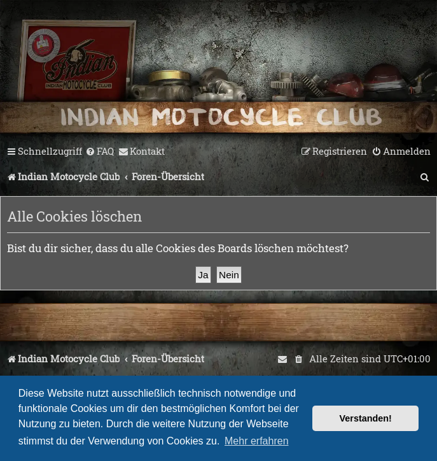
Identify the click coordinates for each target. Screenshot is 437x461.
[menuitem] (99, 151)
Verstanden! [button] (366, 418)
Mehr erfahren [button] (257, 441)
